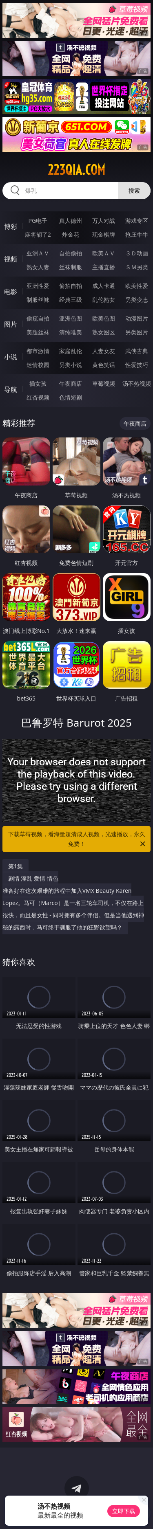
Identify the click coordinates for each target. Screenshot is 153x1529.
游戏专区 (136, 220)
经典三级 (70, 299)
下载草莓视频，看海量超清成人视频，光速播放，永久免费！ (77, 839)
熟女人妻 (38, 267)
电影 (10, 291)
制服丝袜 (38, 299)
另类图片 (136, 332)
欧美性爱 (136, 286)
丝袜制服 (70, 267)
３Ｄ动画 (136, 253)
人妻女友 (103, 351)
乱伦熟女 (103, 299)
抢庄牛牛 (136, 234)
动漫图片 (136, 318)
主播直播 (103, 267)
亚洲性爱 (38, 286)
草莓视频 (103, 383)
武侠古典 (136, 351)
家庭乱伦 (70, 351)
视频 (10, 259)
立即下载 (123, 1511)
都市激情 (38, 351)
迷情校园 (38, 365)
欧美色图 (103, 318)
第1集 (15, 866)
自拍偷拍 (70, 253)
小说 (10, 356)
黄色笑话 (103, 365)
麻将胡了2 (38, 234)
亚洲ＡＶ (38, 253)
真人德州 (70, 220)
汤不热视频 (136, 383)
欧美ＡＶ (103, 253)
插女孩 (38, 383)
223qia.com (76, 170)
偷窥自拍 (38, 318)
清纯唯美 (70, 332)
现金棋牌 (103, 234)
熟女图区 (103, 332)
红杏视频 (38, 397)
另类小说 (70, 365)
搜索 (134, 190)
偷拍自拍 (70, 286)
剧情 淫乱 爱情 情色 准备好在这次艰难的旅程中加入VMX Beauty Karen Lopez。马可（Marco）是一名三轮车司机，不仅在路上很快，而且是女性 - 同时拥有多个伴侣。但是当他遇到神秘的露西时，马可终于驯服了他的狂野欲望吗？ (73, 902)
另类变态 (136, 299)
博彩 (10, 226)
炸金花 (70, 234)
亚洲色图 (70, 318)
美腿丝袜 (38, 332)
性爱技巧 (136, 365)
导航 (10, 389)
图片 (10, 324)
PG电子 (37, 220)
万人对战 (103, 220)
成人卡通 (103, 286)
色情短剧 (70, 397)
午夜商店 (70, 383)
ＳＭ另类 (136, 267)
